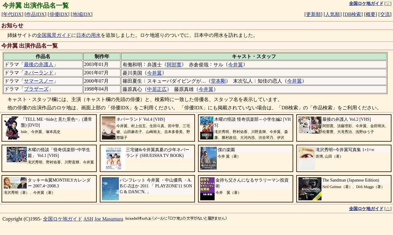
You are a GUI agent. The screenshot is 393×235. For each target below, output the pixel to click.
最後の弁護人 (38, 64)
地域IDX (81, 14)
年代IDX (12, 14)
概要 (370, 14)
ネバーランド (38, 72)
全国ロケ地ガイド (62, 218)
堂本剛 (218, 81)
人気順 (332, 14)
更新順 (313, 14)
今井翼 (235, 64)
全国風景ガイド (54, 35)
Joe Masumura (109, 218)
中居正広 (157, 89)
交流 (385, 14)
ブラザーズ (36, 89)
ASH (88, 218)
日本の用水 (88, 35)
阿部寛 (174, 64)
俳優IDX (58, 14)
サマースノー (38, 81)
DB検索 (352, 14)
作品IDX (35, 14)
